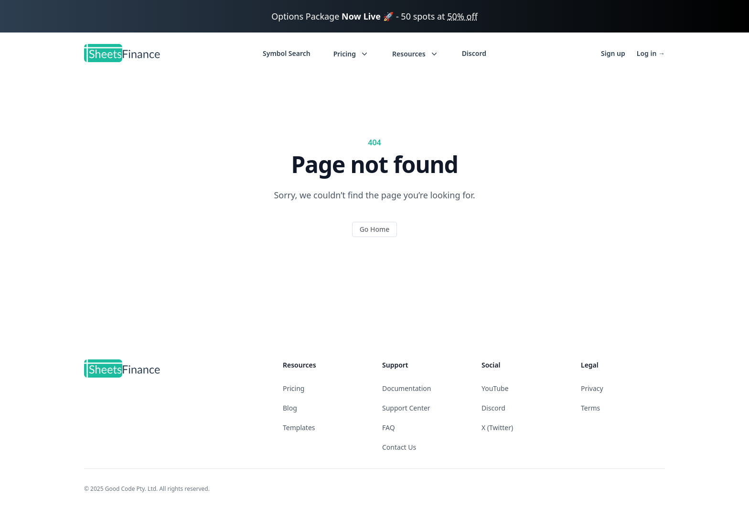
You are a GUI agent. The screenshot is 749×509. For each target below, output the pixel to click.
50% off (462, 16)
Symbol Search (286, 53)
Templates (299, 427)
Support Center (406, 407)
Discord (474, 53)
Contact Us (399, 447)
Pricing (293, 388)
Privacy (592, 388)
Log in (651, 53)
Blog (290, 407)
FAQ (388, 427)
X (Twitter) (497, 427)
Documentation (406, 388)
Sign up (613, 53)
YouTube (495, 388)
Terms (590, 407)
